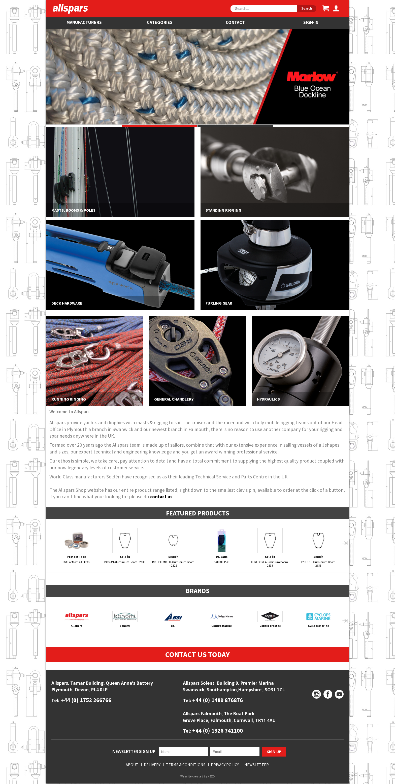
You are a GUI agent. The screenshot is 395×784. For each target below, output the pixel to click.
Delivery (152, 765)
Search (306, 8)
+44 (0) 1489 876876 (217, 700)
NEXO (211, 776)
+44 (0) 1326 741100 (217, 730)
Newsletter (256, 765)
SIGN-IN (310, 22)
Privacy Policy (225, 765)
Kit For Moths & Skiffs (76, 546)
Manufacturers (84, 22)
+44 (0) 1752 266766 (85, 700)
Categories (160, 22)
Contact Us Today (197, 655)
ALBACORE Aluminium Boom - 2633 (270, 547)
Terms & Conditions (185, 765)
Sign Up (274, 752)
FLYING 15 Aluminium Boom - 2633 (318, 547)
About (132, 765)
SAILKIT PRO (222, 546)
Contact (235, 22)
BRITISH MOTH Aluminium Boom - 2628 (173, 547)
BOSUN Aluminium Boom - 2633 (125, 546)
